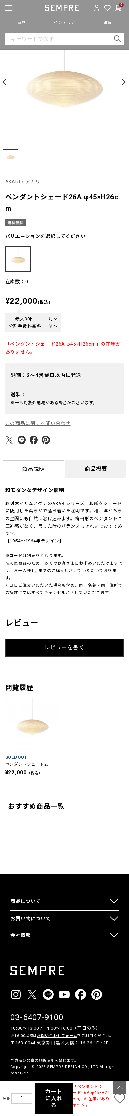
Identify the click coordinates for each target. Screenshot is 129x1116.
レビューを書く (64, 647)
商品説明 (33, 469)
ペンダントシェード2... (28, 764)
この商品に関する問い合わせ (38, 423)
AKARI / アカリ (22, 181)
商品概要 (96, 469)
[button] (5, 82)
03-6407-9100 (36, 1017)
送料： (19, 395)
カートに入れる (53, 1098)
